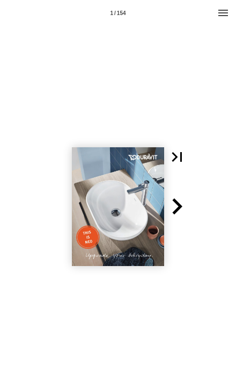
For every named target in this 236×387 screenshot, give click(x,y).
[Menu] (223, 13)
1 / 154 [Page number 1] (118, 13)
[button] (177, 157)
